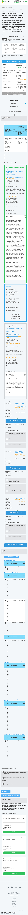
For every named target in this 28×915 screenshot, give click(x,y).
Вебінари (14, 904)
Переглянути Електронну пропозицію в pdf (15, 421)
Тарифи (14, 906)
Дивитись (14, 831)
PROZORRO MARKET (14, 892)
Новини (14, 898)
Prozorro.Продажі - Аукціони (14, 893)
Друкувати (5, 791)
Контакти (14, 899)
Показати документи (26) (12, 522)
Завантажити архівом (12, 556)
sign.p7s (7, 568)
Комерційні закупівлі (14, 895)
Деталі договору (10, 310)
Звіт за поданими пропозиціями (10, 795)
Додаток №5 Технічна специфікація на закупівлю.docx (8, 682)
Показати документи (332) (12, 477)
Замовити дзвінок (17, 2)
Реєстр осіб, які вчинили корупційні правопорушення (14, 94)
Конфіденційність (4, 912)
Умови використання (12, 912)
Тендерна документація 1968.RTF (7, 748)
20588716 (18, 78)
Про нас (14, 901)
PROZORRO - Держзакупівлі (14, 890)
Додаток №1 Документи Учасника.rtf (7, 589)
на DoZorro (4, 38)
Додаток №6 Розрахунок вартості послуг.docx (8, 719)
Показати (9, 348)
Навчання (14, 897)
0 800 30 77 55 (16, 0)
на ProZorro (23, 36)
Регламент (14, 903)
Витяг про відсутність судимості (14, 92)
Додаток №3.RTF (8, 626)
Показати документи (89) (12, 430)
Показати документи (12, 202)
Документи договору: (11, 305)
